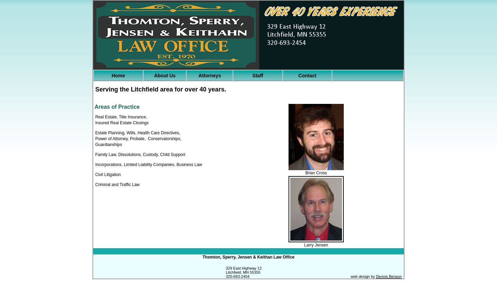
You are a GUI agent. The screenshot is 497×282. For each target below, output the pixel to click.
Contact (307, 75)
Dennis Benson (389, 276)
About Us (164, 75)
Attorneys (209, 75)
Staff (257, 75)
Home (118, 75)
